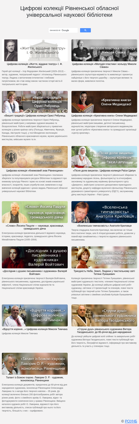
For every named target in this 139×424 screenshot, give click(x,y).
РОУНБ (131, 421)
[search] (63, 30)
